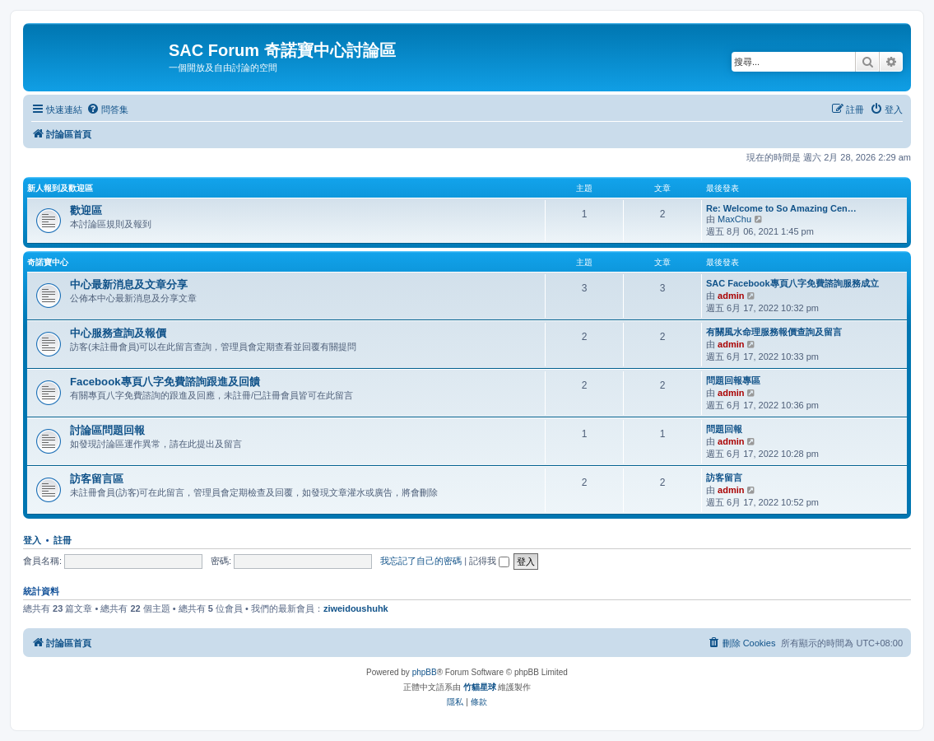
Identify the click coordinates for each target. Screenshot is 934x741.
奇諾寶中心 (47, 262)
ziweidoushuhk (355, 608)
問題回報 (724, 429)
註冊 (62, 540)
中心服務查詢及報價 (118, 333)
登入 (32, 540)
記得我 (489, 561)
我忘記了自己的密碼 (421, 561)
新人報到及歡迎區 (60, 188)
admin (731, 296)
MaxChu (734, 219)
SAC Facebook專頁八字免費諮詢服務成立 (792, 283)
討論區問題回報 (107, 430)
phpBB (424, 672)
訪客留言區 (96, 479)
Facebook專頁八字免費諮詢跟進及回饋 (165, 381)
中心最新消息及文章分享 (129, 284)
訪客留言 (724, 477)
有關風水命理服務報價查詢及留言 (774, 332)
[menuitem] (107, 109)
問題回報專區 (733, 380)
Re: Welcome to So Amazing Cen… (781, 208)
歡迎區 (86, 210)
